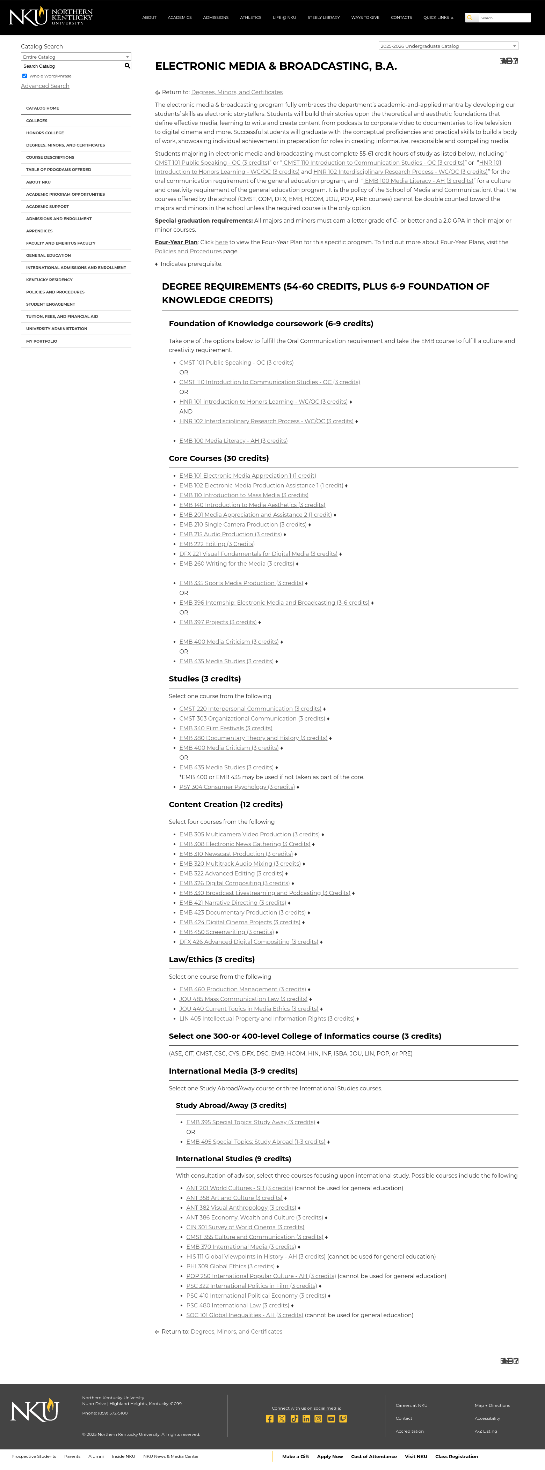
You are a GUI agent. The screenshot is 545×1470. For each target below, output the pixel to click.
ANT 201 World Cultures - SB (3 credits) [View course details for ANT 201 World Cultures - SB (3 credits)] (240, 1188)
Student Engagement (50, 304)
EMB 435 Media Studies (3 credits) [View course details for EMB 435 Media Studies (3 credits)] (227, 661)
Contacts (401, 17)
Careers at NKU (412, 1405)
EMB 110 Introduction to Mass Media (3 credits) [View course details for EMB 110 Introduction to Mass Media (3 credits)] (244, 495)
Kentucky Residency (49, 279)
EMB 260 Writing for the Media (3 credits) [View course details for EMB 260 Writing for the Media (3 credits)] (237, 563)
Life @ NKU (284, 17)
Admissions (216, 17)
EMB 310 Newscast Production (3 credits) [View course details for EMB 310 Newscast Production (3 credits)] (236, 854)
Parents (72, 1456)
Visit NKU (416, 1456)
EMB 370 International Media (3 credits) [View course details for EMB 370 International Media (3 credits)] (241, 1247)
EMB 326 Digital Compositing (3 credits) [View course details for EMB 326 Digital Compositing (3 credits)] (235, 883)
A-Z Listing (486, 1431)
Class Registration (456, 1456)
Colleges (36, 120)
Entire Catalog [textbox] (39, 57)
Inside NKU (123, 1456)
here (221, 242)
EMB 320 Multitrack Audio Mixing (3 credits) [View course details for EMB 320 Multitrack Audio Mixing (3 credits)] (240, 863)
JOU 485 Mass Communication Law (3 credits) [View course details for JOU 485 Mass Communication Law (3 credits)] (244, 999)
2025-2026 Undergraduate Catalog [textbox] (420, 46)
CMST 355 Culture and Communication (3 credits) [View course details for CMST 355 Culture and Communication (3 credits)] (255, 1237)
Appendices (39, 231)
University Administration (56, 328)
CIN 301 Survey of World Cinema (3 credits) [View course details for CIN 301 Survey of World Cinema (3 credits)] (246, 1227)
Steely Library (324, 17)
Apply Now (330, 1456)
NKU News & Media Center (171, 1456)
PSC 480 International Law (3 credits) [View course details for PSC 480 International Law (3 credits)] (238, 1305)
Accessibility (487, 1418)
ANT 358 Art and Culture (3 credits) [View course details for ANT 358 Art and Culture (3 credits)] (235, 1198)
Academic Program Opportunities (65, 194)
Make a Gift (295, 1456)
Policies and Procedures (55, 292)
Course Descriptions (50, 157)
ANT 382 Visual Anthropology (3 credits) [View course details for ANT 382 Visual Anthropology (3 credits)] (242, 1207)
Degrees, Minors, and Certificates (65, 145)
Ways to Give (365, 17)
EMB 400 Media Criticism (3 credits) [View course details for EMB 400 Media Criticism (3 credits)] (229, 642)
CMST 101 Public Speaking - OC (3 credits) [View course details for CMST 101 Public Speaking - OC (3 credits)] (212, 162)
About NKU (38, 182)
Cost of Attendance (374, 1456)
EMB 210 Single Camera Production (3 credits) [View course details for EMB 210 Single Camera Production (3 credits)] (243, 524)
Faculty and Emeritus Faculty (60, 243)
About (149, 17)
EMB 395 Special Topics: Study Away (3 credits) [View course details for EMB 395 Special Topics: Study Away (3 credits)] (251, 1122)
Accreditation (410, 1431)
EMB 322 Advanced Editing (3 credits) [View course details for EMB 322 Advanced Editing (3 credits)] (232, 873)
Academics (180, 17)
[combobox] (448, 46)
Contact (404, 1418)
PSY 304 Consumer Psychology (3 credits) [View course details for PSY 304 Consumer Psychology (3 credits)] (237, 787)
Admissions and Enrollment (59, 218)
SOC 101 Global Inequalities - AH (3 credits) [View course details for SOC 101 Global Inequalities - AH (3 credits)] (245, 1315)
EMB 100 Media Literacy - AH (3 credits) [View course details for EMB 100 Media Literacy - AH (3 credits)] (419, 181)
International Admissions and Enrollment (76, 267)
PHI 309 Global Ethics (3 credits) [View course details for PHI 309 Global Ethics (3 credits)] (231, 1266)
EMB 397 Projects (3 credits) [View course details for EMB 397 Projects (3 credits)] (218, 622)
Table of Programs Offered (58, 169)
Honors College (45, 132)
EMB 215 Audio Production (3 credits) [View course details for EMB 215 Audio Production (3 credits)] (231, 534)
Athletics (250, 17)
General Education (48, 255)
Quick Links (438, 17)
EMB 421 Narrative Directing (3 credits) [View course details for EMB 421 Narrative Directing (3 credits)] (233, 903)
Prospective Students (34, 1456)
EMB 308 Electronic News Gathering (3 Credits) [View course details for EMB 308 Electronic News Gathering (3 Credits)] (245, 844)
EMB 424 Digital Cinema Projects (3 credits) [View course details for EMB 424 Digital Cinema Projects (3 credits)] (240, 922)
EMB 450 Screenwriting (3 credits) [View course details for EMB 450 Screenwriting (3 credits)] (227, 932)
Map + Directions (492, 1405)
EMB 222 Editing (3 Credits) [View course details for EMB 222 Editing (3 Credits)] (217, 544)
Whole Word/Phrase (50, 76)
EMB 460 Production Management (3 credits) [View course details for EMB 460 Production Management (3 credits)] (243, 989)
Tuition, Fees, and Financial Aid (62, 316)
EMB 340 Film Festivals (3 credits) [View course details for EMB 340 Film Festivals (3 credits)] (226, 728)
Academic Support (47, 206)
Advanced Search (45, 86)
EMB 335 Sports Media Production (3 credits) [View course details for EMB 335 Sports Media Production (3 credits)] (242, 583)
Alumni (96, 1456)
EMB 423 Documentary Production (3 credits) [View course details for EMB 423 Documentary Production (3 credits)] (243, 912)
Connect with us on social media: (306, 1408)
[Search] (472, 17)
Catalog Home (42, 108)
